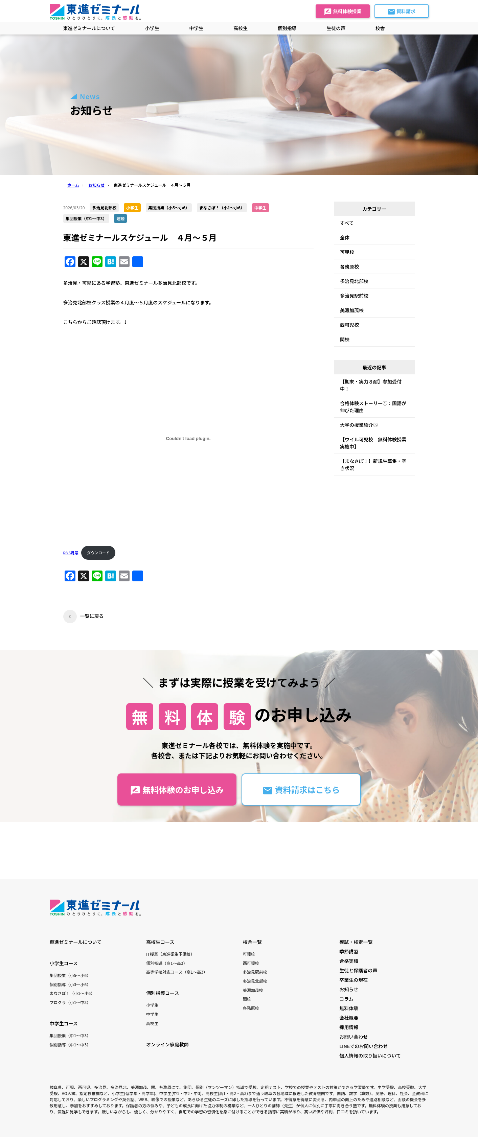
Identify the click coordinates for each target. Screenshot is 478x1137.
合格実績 (348, 960)
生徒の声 (335, 28)
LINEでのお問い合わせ (363, 1046)
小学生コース (64, 963)
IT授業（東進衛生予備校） (170, 954)
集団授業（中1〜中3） (70, 1035)
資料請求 (401, 12)
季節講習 (348, 951)
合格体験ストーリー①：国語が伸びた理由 (373, 407)
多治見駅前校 (354, 295)
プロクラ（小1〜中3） (70, 1002)
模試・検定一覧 (355, 941)
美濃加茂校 (352, 310)
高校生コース (160, 941)
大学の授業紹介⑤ (359, 424)
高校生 (152, 1023)
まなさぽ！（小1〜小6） (72, 993)
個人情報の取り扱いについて (370, 1055)
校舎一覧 (252, 941)
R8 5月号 (70, 552)
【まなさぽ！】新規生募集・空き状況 (373, 464)
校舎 (380, 28)
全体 (344, 237)
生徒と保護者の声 (358, 970)
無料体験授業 (342, 12)
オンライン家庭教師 (167, 1044)
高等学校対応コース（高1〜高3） (176, 972)
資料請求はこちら (301, 790)
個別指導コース (162, 993)
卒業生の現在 (353, 979)
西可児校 (349, 324)
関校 (344, 339)
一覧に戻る (92, 615)
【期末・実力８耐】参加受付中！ (371, 385)
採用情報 (348, 1027)
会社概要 (348, 1017)
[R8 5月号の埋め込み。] (188, 438)
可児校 (347, 252)
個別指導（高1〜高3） (166, 963)
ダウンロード (98, 552)
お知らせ (348, 989)
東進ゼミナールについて (89, 28)
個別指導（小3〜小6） (70, 984)
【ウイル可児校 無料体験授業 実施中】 (375, 443)
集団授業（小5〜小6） (70, 975)
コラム (346, 998)
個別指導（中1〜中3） (70, 1044)
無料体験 (348, 1008)
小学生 (152, 1005)
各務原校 (349, 266)
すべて (347, 222)
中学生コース (64, 1023)
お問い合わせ (353, 1036)
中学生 (152, 1014)
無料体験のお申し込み (177, 790)
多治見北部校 (354, 281)
